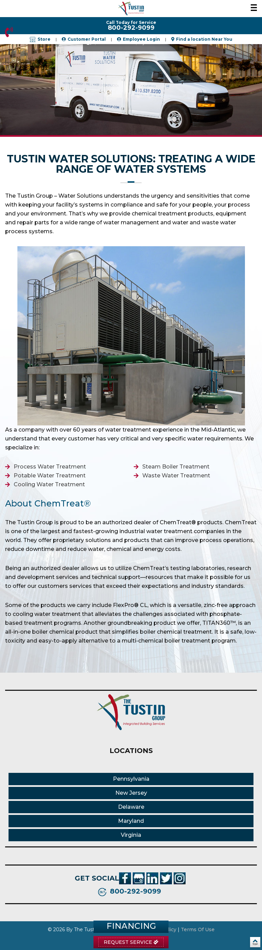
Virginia (131, 835)
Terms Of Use (198, 929)
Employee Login (141, 39)
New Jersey (131, 793)
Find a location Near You (204, 39)
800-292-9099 (9, 32)
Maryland (131, 821)
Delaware (131, 807)
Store (40, 39)
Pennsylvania (131, 779)
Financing (131, 926)
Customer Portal (87, 39)
